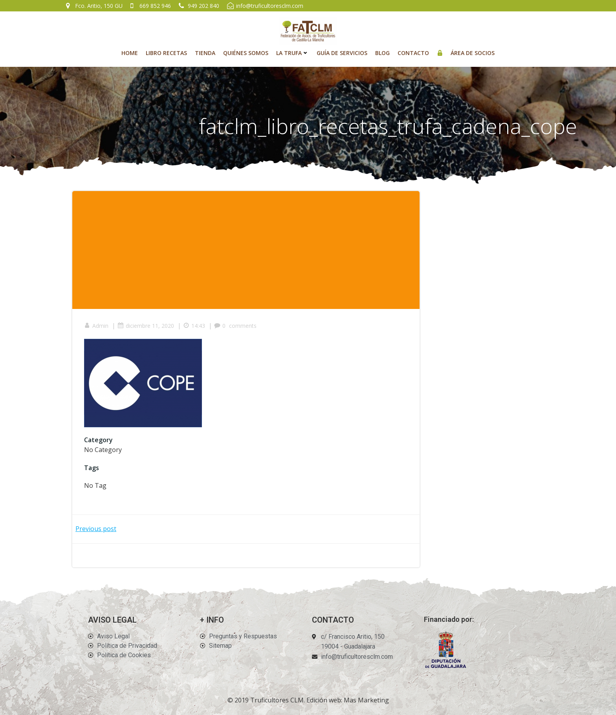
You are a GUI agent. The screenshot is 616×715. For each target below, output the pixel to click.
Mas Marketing (366, 700)
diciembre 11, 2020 (145, 325)
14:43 (194, 325)
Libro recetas (166, 53)
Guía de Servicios (342, 53)
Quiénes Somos (245, 53)
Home (129, 53)
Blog (382, 53)
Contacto (413, 53)
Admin (96, 325)
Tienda (205, 53)
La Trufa (292, 53)
